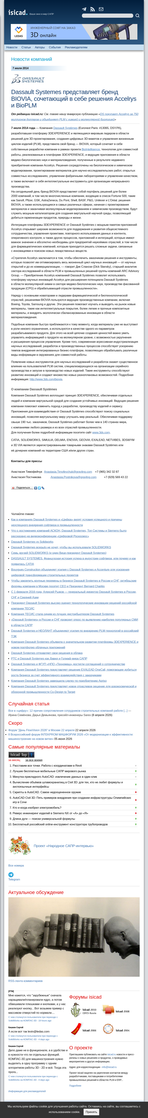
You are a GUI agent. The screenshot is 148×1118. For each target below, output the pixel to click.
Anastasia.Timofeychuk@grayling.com (68, 471)
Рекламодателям (76, 47)
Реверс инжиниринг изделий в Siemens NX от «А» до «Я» (50, 813)
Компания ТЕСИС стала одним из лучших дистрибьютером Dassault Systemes (62, 614)
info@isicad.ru (109, 1067)
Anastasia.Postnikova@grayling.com (74, 477)
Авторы (40, 47)
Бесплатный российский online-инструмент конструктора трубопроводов (60, 824)
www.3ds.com (101, 432)
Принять (91, 1112)
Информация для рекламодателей (27, 1091)
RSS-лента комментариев (25, 981)
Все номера (16, 865)
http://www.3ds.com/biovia (46, 379)
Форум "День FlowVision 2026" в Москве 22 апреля (41, 730)
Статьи (26, 47)
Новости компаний (31, 59)
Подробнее (75, 1085)
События (55, 47)
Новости (11, 47)
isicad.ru (111, 1054)
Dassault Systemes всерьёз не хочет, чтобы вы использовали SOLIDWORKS (61, 547)
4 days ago (43, 1039)
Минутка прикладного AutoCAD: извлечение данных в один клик (55, 776)
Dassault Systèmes (65, 128)
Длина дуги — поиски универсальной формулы (44, 818)
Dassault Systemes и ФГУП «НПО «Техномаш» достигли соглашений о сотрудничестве (68, 664)
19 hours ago (44, 1020)
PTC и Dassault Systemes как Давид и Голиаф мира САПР (49, 658)
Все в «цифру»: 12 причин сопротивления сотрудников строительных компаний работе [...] (67, 710)
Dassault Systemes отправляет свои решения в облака (46, 653)
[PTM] (11, 991)
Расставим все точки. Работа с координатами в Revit (47, 765)
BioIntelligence (91, 149)
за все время (33, 760)
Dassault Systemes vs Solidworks (32, 541)
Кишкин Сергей (15, 1027)
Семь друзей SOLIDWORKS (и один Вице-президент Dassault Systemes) (58, 553)
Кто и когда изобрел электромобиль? (37, 807)
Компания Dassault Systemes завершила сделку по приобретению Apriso (59, 680)
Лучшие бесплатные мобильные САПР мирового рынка (49, 771)
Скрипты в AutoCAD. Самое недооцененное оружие (47, 792)
